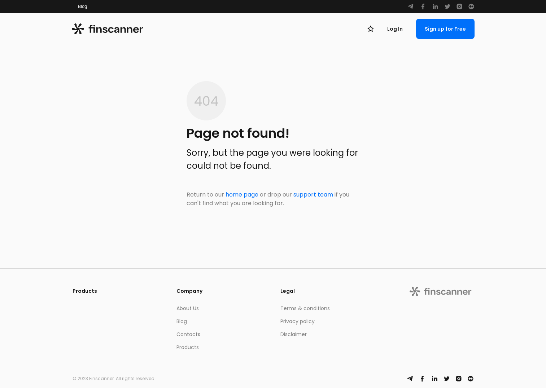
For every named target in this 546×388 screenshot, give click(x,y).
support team (313, 194)
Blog (82, 6)
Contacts (188, 334)
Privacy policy (297, 321)
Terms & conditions (305, 308)
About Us (187, 308)
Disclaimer (293, 334)
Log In (395, 28)
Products (187, 347)
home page (242, 194)
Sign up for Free (445, 28)
